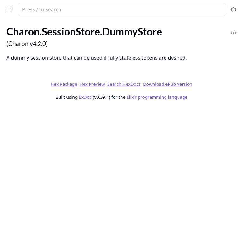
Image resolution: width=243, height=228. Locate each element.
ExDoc (85, 97)
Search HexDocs (123, 84)
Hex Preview (92, 84)
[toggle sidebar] (8, 9)
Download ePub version (167, 84)
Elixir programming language (157, 97)
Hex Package (64, 84)
